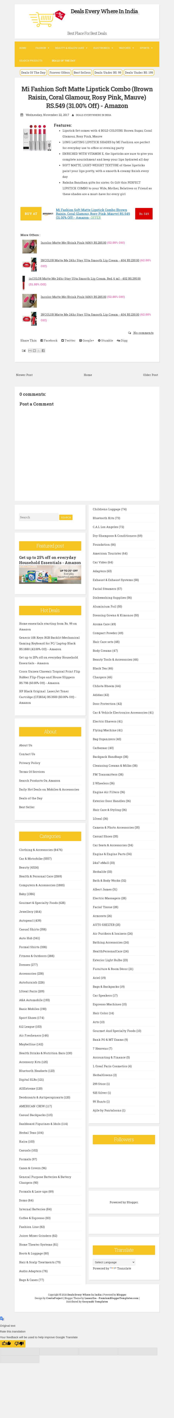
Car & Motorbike (31, 863)
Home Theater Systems (36, 1249)
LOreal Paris (28, 995)
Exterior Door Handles (109, 809)
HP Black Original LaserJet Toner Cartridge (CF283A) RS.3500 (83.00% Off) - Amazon (47, 701)
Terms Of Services (32, 776)
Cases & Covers (30, 1172)
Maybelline (27, 1049)
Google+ (86, 340)
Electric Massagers (107, 906)
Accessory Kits (30, 1066)
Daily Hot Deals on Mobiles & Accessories (49, 794)
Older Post (150, 375)
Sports (144, 47)
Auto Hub (26, 942)
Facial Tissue (103, 915)
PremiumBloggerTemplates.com (118, 1302)
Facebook (49, 340)
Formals (25, 1163)
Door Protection (105, 712)
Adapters (100, 579)
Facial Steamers (105, 597)
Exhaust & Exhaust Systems (113, 588)
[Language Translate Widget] (114, 1271)
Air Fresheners (30, 1040)
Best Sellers (82, 72)
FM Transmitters (105, 783)
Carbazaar (100, 756)
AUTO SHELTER (104, 933)
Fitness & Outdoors (33, 960)
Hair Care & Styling (107, 818)
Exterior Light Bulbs (108, 968)
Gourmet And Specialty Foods (114, 1039)
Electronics (101, 47)
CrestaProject (54, 1302)
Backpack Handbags (108, 765)
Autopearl (26, 925)
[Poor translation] (19, 1348)
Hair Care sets (103, 650)
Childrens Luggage (107, 517)
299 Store (99, 1092)
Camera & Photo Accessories (114, 836)
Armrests (100, 924)
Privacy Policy (29, 767)
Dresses (25, 969)
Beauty (24, 872)
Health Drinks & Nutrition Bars (42, 1057)
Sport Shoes (28, 1022)
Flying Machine (105, 739)
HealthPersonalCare (108, 960)
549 (144, 213)
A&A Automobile (31, 1004)
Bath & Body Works (107, 889)
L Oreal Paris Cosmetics (110, 1074)
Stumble (105, 340)
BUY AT (31, 213)
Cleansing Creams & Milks (112, 774)
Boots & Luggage (31, 1258)
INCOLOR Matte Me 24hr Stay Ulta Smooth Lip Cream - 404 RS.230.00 (90, 260)
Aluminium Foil (105, 615)
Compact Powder (105, 641)
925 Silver (100, 1101)
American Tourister (107, 562)
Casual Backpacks (32, 1119)
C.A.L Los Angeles (106, 535)
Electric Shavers (105, 730)
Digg (122, 340)
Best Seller (27, 811)
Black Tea (100, 677)
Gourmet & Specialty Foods (39, 907)
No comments (143, 332)
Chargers (100, 685)
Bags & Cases (102, 509)
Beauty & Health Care (69, 47)
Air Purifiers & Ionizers (110, 942)
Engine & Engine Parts (109, 862)
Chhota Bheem (104, 694)
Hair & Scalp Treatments (37, 1266)
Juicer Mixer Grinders (35, 1240)
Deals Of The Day (33, 72)
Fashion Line (29, 1231)
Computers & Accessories (37, 889)
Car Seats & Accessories (110, 853)
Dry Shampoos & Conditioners (115, 544)
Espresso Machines (107, 1013)
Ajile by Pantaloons (107, 1119)
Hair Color (101, 1021)
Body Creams (102, 659)
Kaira (23, 1146)
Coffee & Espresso (32, 1222)
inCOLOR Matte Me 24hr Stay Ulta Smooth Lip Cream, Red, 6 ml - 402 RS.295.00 (85, 278)
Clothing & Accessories (36, 854)
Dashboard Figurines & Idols (40, 1128)
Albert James (102, 898)
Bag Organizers (104, 747)
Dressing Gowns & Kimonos (113, 624)
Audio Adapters (30, 1275)
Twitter (68, 340)
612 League (27, 1031)
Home (22, 47)
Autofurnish (28, 987)
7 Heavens (101, 1057)
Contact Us (27, 758)
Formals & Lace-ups (33, 1196)
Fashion (40, 47)
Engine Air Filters (106, 800)
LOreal (98, 827)
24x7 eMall (101, 871)
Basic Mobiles (29, 1013)
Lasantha (90, 1302)
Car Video (100, 571)
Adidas (98, 703)
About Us (25, 749)
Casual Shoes (103, 845)
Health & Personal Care (36, 881)
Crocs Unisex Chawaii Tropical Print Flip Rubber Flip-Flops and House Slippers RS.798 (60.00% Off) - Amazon (49, 681)
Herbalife (100, 880)
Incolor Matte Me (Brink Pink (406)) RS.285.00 (73, 242)
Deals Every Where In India (104, 11)
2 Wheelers (101, 792)
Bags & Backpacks (106, 995)
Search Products (30, 60)
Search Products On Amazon (39, 785)
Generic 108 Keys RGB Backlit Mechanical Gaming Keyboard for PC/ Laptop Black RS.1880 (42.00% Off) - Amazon (49, 647)
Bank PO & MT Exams (108, 1048)
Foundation (102, 553)
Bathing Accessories (108, 951)
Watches (125, 47)
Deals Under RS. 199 (139, 72)
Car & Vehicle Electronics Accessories (120, 721)
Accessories (28, 978)
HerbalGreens (103, 1083)
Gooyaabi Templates (95, 1305)
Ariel (97, 986)
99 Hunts (99, 1110)
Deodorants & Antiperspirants (41, 1102)
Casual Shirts (29, 934)
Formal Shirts (29, 951)
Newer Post (24, 375)
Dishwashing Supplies (110, 606)
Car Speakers (103, 1004)
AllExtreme (27, 1093)
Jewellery (26, 916)
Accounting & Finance (109, 1066)
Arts (96, 1030)
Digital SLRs (28, 1084)
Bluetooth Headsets (33, 1075)
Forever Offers (59, 72)
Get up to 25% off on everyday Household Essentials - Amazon (48, 562)
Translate (120, 1277)
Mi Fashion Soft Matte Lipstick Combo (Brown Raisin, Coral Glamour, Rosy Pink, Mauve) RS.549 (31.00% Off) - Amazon (87, 97)
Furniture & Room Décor (110, 977)
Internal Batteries (32, 1213)
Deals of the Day (30, 803)
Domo (23, 1205)
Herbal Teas (28, 1137)
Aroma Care (102, 632)
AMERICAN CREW (32, 1110)
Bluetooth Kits (104, 526)
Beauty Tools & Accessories (113, 668)
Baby (23, 898)
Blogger (132, 1211)
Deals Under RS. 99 (108, 72)
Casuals (25, 1155)
